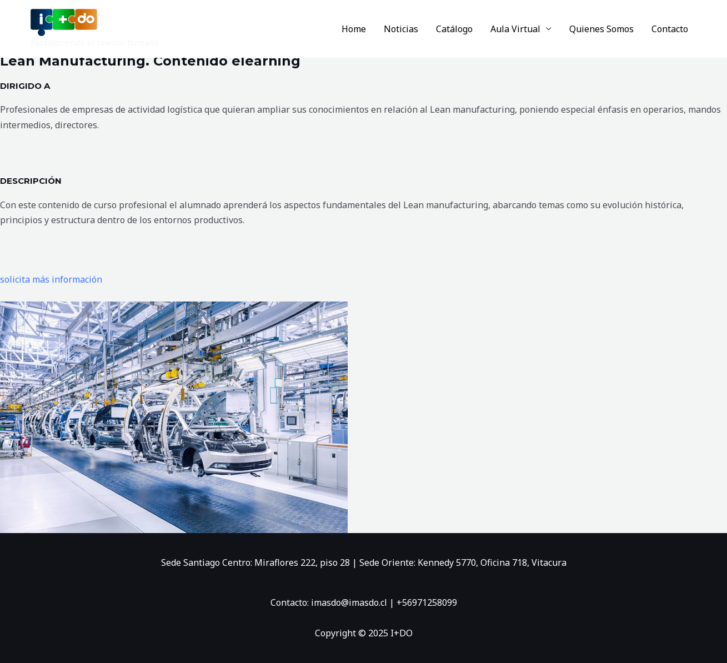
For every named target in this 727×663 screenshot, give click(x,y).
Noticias (401, 29)
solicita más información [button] (51, 279)
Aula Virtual (515, 29)
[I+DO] (64, 22)
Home (354, 29)
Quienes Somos (601, 29)
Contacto (669, 29)
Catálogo (454, 29)
